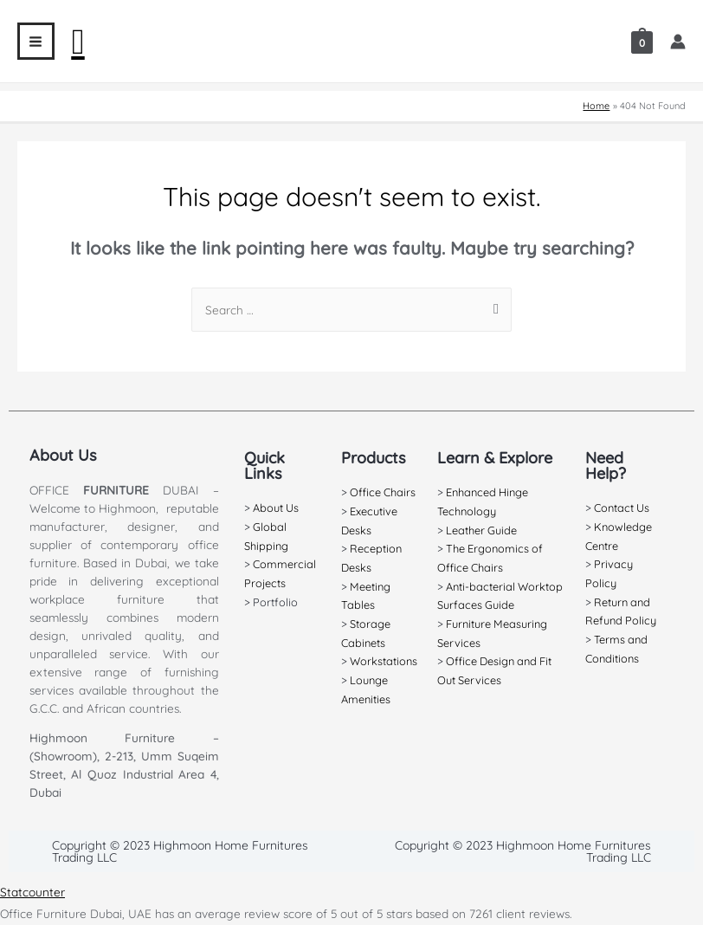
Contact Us (620, 507)
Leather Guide (480, 530)
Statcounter (32, 891)
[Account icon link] (678, 41)
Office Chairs (383, 492)
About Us (276, 507)
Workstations (383, 661)
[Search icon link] (78, 41)
